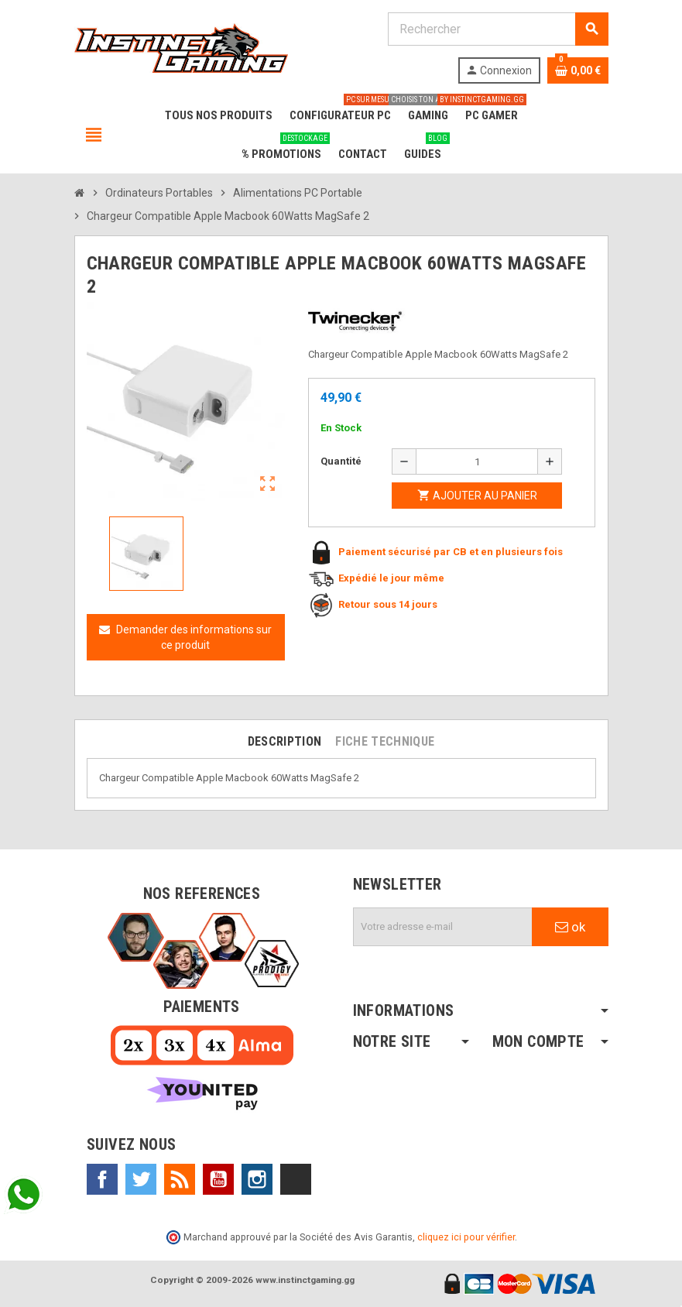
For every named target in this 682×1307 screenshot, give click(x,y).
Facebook (102, 1179)
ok (570, 927)
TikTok (295, 1179)
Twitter (140, 1179)
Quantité (341, 461)
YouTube (218, 1179)
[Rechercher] (498, 29)
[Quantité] (477, 461)
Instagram (257, 1179)
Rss (179, 1179)
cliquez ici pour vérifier (466, 1237)
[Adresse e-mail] (443, 926)
